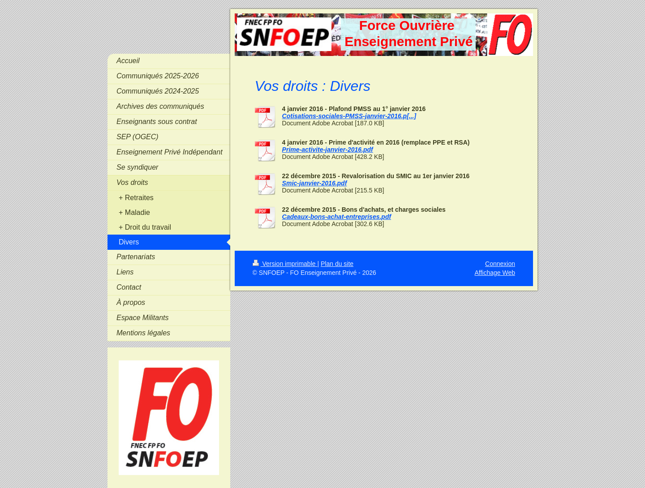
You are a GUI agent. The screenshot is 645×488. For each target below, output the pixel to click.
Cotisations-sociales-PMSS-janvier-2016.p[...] (349, 116)
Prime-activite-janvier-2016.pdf (327, 149)
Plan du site (337, 263)
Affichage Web (494, 272)
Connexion (500, 263)
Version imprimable (285, 263)
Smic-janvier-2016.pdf (314, 183)
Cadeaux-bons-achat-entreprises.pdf (336, 216)
